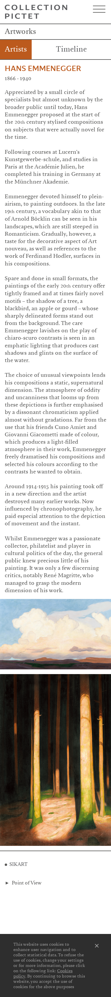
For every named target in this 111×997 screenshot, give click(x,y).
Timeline (71, 49)
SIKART (18, 864)
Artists (16, 49)
